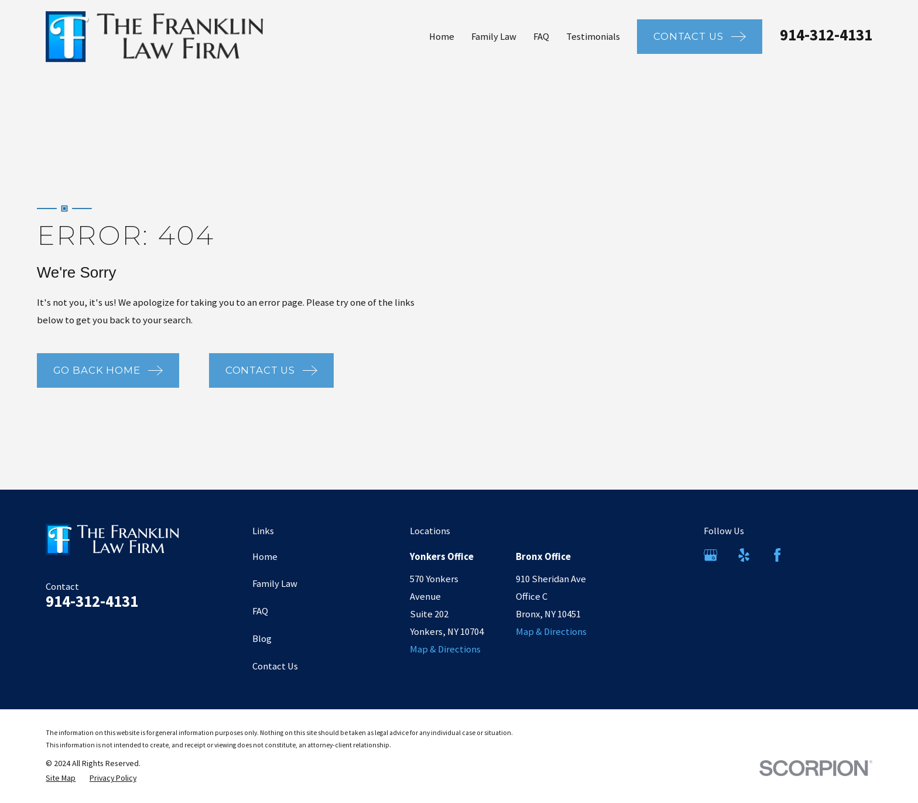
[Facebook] (777, 555)
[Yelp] (744, 555)
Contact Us (275, 666)
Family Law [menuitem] (493, 36)
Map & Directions (445, 649)
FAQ (260, 611)
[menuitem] (61, 778)
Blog (262, 639)
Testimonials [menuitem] (593, 36)
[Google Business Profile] (710, 555)
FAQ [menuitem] (541, 36)
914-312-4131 (826, 35)
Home (265, 557)
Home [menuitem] (441, 36)
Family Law (274, 584)
